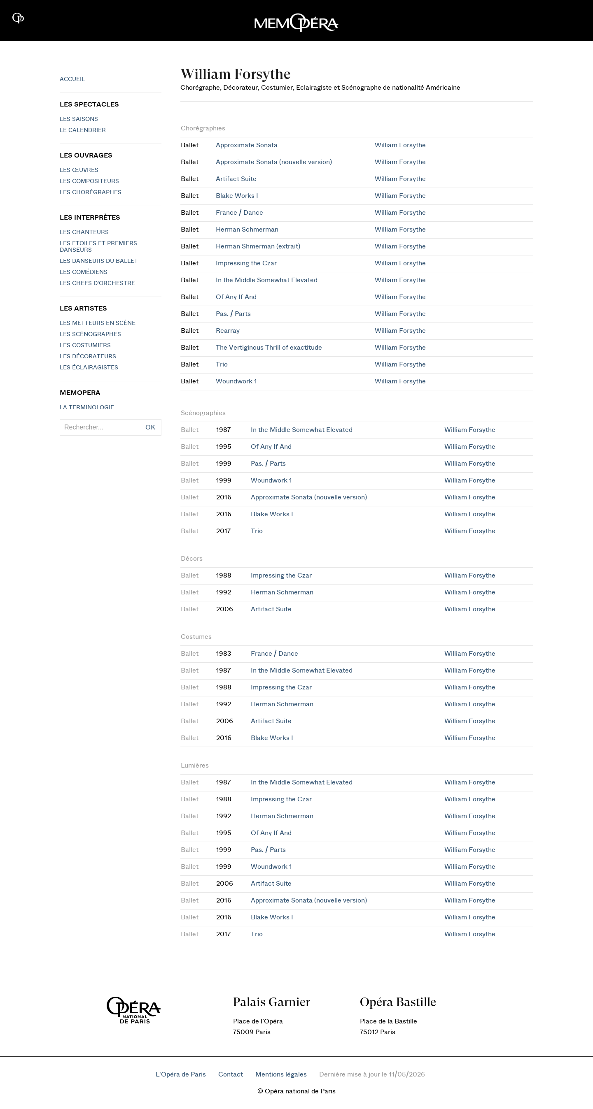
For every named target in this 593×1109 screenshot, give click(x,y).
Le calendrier (83, 130)
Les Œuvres (79, 170)
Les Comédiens (83, 272)
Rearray (228, 330)
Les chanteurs (84, 232)
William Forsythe (400, 145)
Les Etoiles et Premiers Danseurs (98, 247)
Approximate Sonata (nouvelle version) (274, 162)
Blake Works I (237, 196)
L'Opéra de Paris (181, 1074)
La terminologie (87, 408)
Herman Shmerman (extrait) (258, 246)
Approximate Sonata (247, 145)
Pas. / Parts (233, 314)
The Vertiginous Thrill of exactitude (269, 347)
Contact (230, 1074)
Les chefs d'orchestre (97, 283)
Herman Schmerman (247, 229)
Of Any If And (236, 297)
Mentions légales (281, 1074)
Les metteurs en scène (97, 323)
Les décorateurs (88, 357)
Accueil (72, 79)
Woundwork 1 (236, 381)
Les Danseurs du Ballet (99, 261)
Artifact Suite (236, 179)
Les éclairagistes (89, 368)
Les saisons (79, 119)
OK (150, 427)
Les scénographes (90, 334)
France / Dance (239, 212)
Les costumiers (85, 345)
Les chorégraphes (90, 192)
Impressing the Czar (246, 263)
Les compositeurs (89, 181)
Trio (222, 364)
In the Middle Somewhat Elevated (267, 280)
